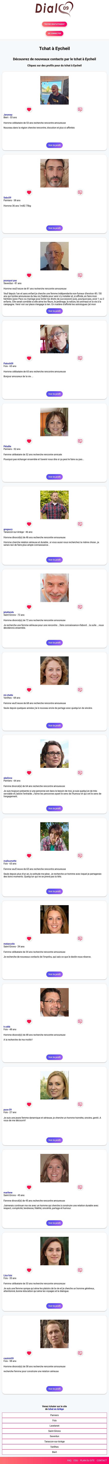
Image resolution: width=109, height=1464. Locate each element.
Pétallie (7, 446)
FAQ (69, 1460)
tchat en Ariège (56, 1409)
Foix (54, 1420)
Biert (54, 1452)
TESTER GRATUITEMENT (54, 24)
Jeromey (8, 114)
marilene (8, 1192)
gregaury (8, 529)
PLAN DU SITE (87, 1460)
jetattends (9, 612)
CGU (76, 1460)
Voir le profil (54, 145)
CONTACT (102, 1460)
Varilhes (54, 1446)
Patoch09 (8, 363)
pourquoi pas (10, 280)
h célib (7, 1026)
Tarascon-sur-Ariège (54, 1441)
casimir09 (9, 1358)
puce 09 (8, 1109)
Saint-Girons (54, 1431)
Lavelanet (54, 1425)
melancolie (9, 943)
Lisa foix (8, 1275)
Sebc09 (7, 197)
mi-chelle (8, 695)
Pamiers (54, 1415)
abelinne (8, 778)
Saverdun (54, 1436)
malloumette (10, 861)
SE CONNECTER (54, 33)
